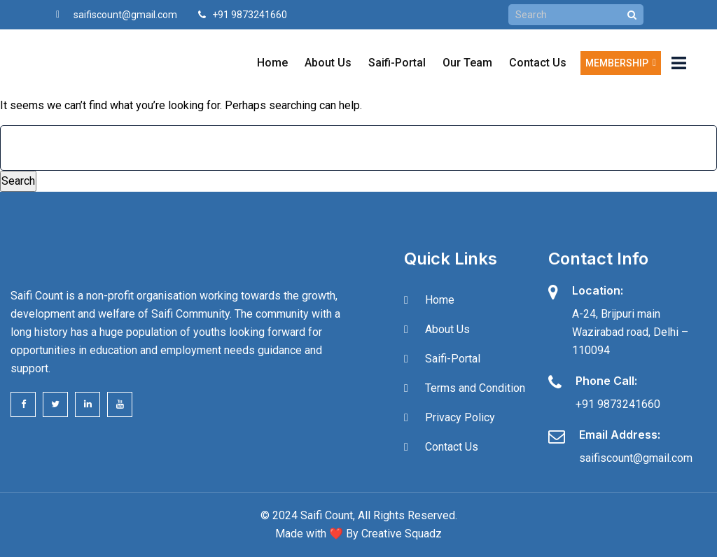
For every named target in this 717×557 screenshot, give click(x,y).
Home (272, 62)
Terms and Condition (475, 388)
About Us (328, 62)
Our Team (467, 62)
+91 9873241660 (618, 404)
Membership (620, 63)
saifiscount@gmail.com (125, 14)
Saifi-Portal (397, 62)
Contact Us (537, 62)
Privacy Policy (460, 417)
